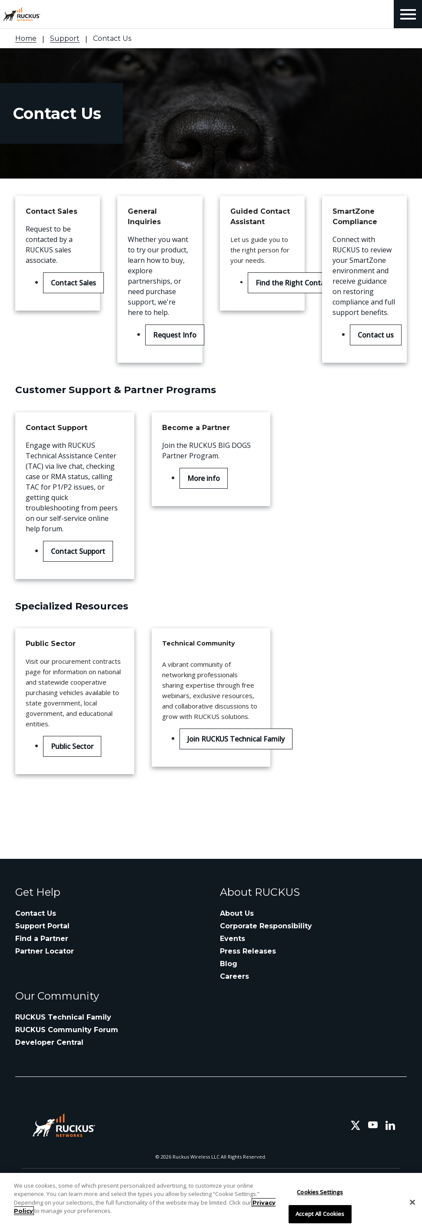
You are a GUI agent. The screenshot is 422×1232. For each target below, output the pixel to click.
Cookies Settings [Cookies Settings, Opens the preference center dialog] (320, 1192)
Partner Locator (44, 951)
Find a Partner (41, 938)
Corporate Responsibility (266, 926)
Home (26, 38)
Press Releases (248, 951)
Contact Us (35, 913)
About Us (237, 913)
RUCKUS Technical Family (63, 1017)
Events (232, 938)
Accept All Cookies (320, 1214)
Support (65, 38)
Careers (234, 976)
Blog (228, 964)
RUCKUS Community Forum (66, 1030)
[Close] (412, 1202)
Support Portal (42, 926)
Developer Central (49, 1042)
